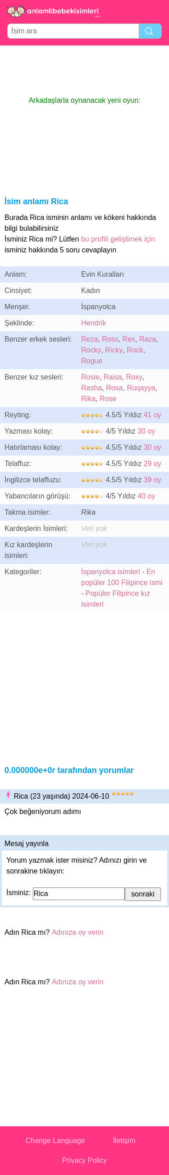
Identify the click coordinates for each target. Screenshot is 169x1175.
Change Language (55, 1140)
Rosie (90, 377)
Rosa (114, 388)
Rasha (91, 388)
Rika (88, 398)
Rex (129, 339)
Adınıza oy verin (78, 932)
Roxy (134, 377)
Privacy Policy (84, 1160)
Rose (108, 398)
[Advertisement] (84, 70)
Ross (110, 339)
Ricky (114, 350)
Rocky (91, 350)
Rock (135, 350)
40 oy (146, 496)
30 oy (146, 431)
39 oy (152, 480)
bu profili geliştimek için (118, 239)
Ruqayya (141, 388)
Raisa (113, 377)
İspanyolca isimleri (110, 572)
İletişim (124, 1140)
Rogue (91, 361)
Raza (147, 339)
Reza (89, 339)
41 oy (152, 415)
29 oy (152, 463)
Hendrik (93, 323)
